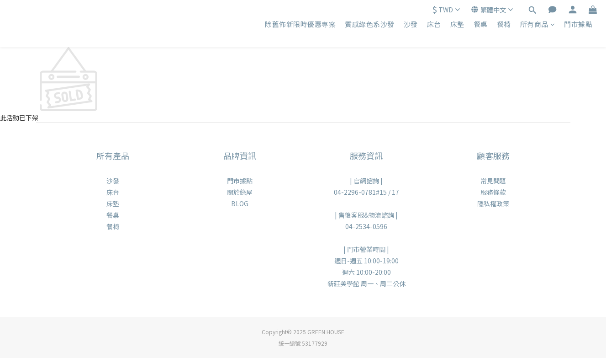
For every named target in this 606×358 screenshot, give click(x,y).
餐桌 (481, 24)
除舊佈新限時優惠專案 (300, 24)
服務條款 (493, 192)
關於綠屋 (240, 192)
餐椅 (504, 24)
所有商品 (537, 24)
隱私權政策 (493, 203)
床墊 (457, 24)
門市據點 (578, 24)
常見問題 (493, 180)
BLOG (239, 203)
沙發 (411, 24)
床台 (434, 24)
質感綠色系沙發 (370, 24)
